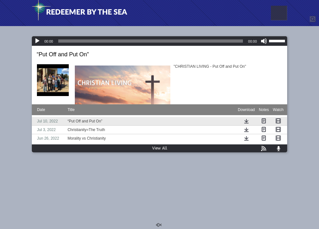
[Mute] (264, 41)
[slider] (150, 41)
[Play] (37, 41)
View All (159, 148)
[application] (159, 41)
